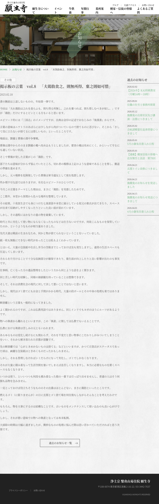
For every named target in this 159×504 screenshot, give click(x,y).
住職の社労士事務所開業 (141, 104)
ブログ (115, 5)
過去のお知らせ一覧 (60, 443)
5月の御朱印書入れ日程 (140, 144)
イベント (58, 10)
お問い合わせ (148, 5)
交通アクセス (130, 5)
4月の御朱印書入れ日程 (140, 211)
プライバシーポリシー (18, 490)
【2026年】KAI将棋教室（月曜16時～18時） (141, 92)
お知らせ (17, 69)
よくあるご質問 (145, 10)
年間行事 (85, 10)
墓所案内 (100, 10)
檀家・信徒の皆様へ (121, 10)
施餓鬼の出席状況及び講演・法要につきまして (141, 117)
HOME (4, 69)
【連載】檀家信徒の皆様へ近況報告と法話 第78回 (142, 156)
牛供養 (71, 10)
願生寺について (40, 10)
